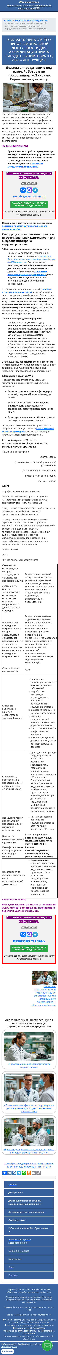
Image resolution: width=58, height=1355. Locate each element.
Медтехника (14, 1259)
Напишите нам (22, 1328)
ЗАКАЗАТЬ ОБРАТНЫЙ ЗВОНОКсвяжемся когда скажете (29, 204)
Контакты (13, 1275)
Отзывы (23, 1331)
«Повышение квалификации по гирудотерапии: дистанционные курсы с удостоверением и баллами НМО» (29, 1092)
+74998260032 (29, 183)
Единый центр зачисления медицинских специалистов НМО (29, 7)
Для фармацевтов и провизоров (26, 1212)
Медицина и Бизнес (18, 1251)
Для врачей (14, 1193)
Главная (12, 1185)
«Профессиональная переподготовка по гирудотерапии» (29, 1049)
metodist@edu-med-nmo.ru (29, 196)
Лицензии (14, 1331)
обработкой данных (9, 1347)
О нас (11, 1267)
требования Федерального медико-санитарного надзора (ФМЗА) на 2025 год (31, 259)
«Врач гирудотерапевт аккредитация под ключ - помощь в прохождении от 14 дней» (29, 1135)
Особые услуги (16, 1220)
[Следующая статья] (52, 1010)
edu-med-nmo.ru (29, 2)
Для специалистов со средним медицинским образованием (24, 1202)
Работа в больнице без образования (28, 1228)
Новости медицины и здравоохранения (19, 1241)
